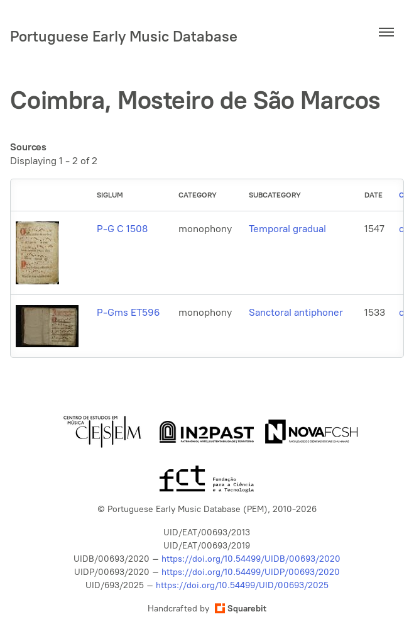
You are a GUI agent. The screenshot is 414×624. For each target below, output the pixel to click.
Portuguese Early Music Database (123, 36)
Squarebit (240, 608)
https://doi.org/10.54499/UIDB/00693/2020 (250, 559)
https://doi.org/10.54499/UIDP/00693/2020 (250, 572)
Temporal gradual (287, 229)
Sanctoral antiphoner (296, 312)
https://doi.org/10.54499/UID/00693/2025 (242, 585)
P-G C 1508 (122, 229)
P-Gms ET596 (128, 312)
